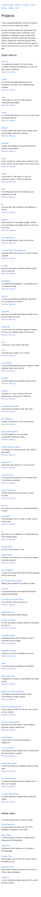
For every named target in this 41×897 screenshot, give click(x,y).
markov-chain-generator (10, 722)
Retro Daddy (6, 835)
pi (2, 531)
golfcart (4, 296)
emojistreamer (6, 737)
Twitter (11, 8)
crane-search (6, 363)
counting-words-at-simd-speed (13, 250)
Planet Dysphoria (8, 824)
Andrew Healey (7, 5)
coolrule (4, 266)
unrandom (5, 311)
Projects (26, 5)
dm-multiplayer (7, 419)
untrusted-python (8, 238)
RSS (17, 8)
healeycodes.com (8, 612)
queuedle (4, 143)
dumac (4, 113)
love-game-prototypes (10, 406)
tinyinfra (4, 589)
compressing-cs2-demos (10, 447)
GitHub (4, 8)
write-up (12, 72)
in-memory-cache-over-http (12, 599)
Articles (18, 5)
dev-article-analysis (8, 778)
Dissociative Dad (7, 867)
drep (3, 342)
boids (3, 663)
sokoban (4, 378)
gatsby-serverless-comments (12, 691)
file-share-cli (6, 462)
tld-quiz (4, 505)
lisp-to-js (4, 61)
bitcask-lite (5, 327)
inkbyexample (6, 555)
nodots (4, 79)
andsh (3, 174)
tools (3, 350)
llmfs (3, 189)
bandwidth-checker (8, 651)
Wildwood (5, 846)
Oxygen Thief (6, 856)
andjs (3, 158)
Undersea (5, 877)
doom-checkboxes (8, 490)
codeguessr (5, 516)
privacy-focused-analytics (11, 707)
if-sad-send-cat (7, 475)
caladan (4, 220)
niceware (4, 391)
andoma (4, 128)
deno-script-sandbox (9, 432)
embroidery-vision (8, 635)
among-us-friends (8, 620)
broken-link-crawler (9, 763)
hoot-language (7, 570)
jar (2, 204)
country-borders (7, 748)
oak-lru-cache (6, 547)
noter (3, 97)
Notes (32, 5)
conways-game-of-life (9, 794)
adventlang (5, 281)
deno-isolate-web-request (11, 581)
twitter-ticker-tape (8, 676)
